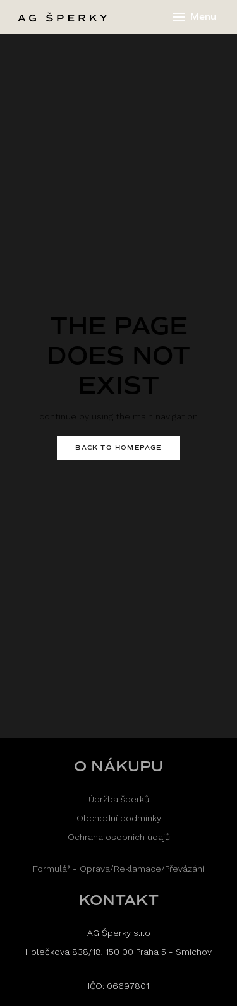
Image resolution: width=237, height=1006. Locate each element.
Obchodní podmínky (118, 818)
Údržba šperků (118, 799)
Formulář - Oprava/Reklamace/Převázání (118, 868)
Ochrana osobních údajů (119, 837)
